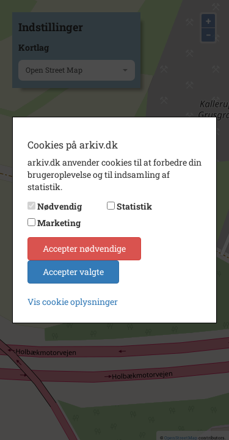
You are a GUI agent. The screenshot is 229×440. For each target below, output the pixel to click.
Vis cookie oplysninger (72, 301)
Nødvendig (59, 206)
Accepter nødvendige (84, 248)
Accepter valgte (73, 271)
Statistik (134, 206)
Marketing (59, 223)
